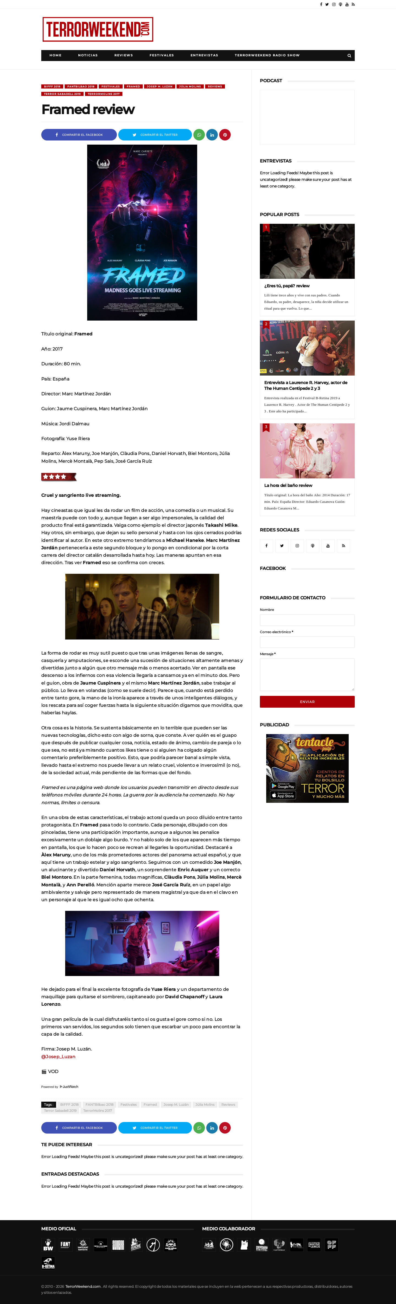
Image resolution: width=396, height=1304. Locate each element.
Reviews (123, 55)
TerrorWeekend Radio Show (267, 55)
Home (56, 55)
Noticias (88, 55)
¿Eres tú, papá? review (287, 286)
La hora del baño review (288, 485)
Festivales (162, 55)
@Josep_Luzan (58, 1056)
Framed (133, 86)
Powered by (59, 1086)
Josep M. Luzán (159, 86)
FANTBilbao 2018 (81, 86)
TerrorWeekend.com (82, 1286)
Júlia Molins (190, 86)
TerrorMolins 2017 (104, 94)
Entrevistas (204, 55)
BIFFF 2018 (52, 86)
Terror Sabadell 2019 (62, 94)
